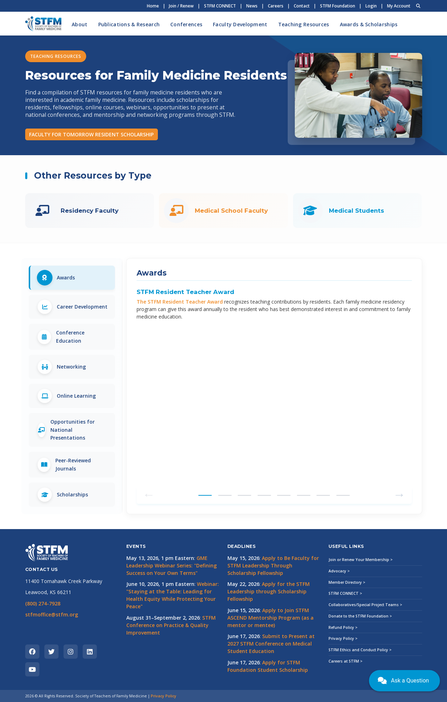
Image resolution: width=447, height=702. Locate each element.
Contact (302, 6)
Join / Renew (181, 6)
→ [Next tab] (399, 493)
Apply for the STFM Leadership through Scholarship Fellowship (268, 591)
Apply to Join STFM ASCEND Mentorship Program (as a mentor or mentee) (270, 617)
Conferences (186, 24)
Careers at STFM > (346, 661)
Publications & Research (129, 24)
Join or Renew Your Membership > (361, 559)
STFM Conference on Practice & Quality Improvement (171, 625)
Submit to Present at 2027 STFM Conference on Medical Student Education (271, 643)
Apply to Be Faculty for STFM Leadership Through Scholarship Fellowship (273, 565)
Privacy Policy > (343, 638)
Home (153, 6)
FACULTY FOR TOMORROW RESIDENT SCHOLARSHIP (91, 134)
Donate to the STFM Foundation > (360, 616)
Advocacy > (339, 570)
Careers (275, 6)
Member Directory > (347, 582)
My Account (398, 6)
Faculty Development (240, 24)
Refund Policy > (343, 627)
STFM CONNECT (220, 6)
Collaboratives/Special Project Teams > (365, 604)
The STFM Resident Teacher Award (180, 301)
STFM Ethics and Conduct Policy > (360, 649)
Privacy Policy (163, 695)
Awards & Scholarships (369, 24)
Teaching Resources (303, 24)
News (252, 6)
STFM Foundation (337, 6)
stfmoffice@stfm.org (51, 614)
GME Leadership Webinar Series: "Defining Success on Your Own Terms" (171, 565)
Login (371, 6)
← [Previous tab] (149, 493)
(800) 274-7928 (42, 603)
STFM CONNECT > (345, 593)
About (79, 24)
